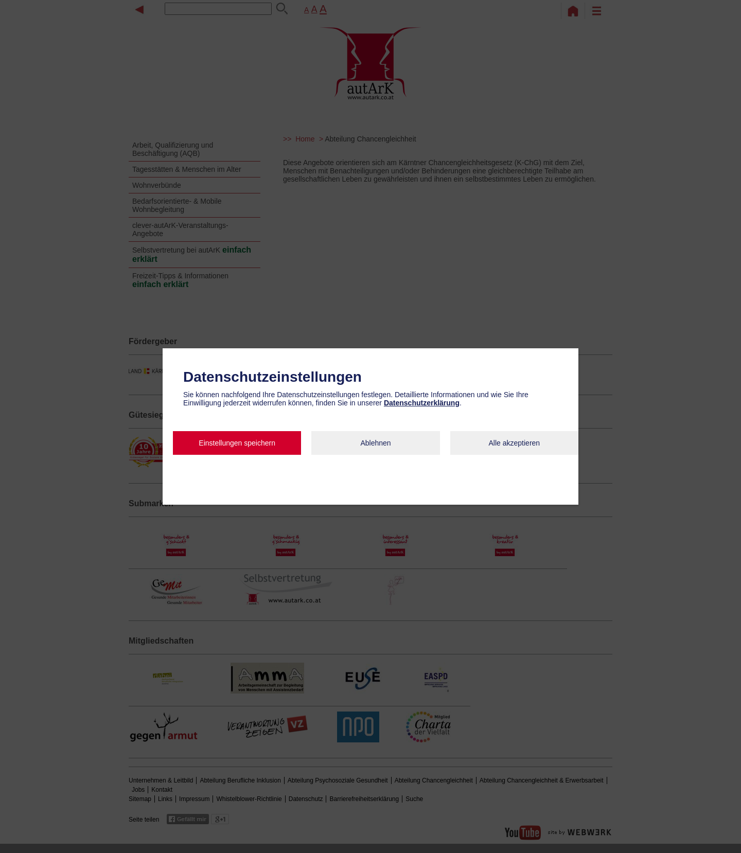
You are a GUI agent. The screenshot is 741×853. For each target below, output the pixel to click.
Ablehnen (375, 443)
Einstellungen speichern (237, 443)
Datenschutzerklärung (422, 403)
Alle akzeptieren (514, 443)
